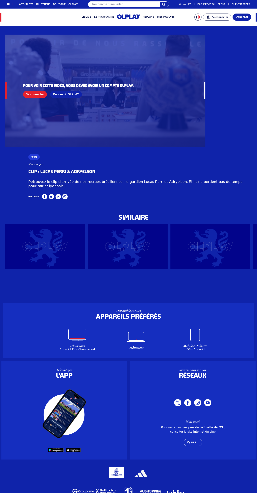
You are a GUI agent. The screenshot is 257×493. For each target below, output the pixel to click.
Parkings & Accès (185, 438)
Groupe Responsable (148, 449)
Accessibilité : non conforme (187, 477)
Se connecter (35, 80)
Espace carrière (145, 455)
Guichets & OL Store (73, 461)
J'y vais (191, 360)
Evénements (106, 444)
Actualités (105, 438)
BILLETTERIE (43, 4)
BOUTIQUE (59, 4)
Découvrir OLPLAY (66, 80)
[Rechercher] (128, 4)
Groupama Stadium (110, 449)
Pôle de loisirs (107, 461)
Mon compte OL (185, 444)
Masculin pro (175, 44)
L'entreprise (143, 444)
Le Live (86, 17)
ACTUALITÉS (26, 4)
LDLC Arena (106, 455)
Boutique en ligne (71, 444)
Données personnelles (24, 477)
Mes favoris (166, 17)
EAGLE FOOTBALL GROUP (211, 4)
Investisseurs (144, 438)
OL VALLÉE (185, 4)
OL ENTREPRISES (241, 4)
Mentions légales (117, 477)
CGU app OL (144, 477)
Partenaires (143, 461)
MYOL (179, 449)
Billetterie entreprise (73, 455)
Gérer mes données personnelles (73, 477)
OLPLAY (66, 438)
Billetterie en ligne (71, 449)
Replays (148, 17)
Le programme (104, 17)
